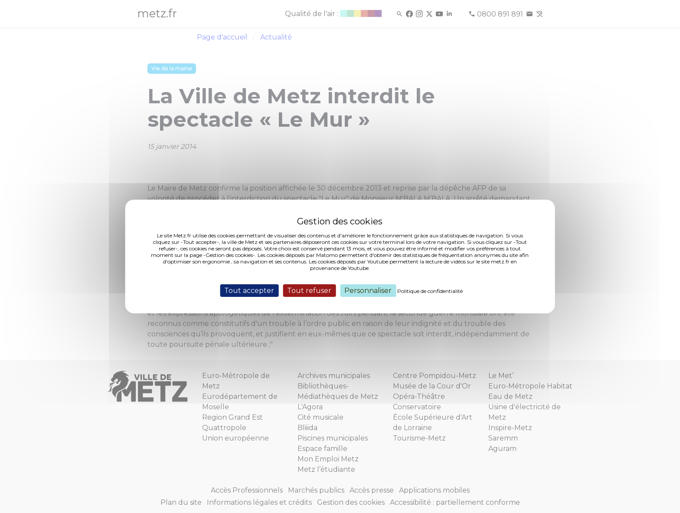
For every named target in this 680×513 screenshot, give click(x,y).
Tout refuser (309, 290)
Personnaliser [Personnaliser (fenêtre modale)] (368, 290)
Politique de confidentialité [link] (430, 291)
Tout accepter (249, 290)
